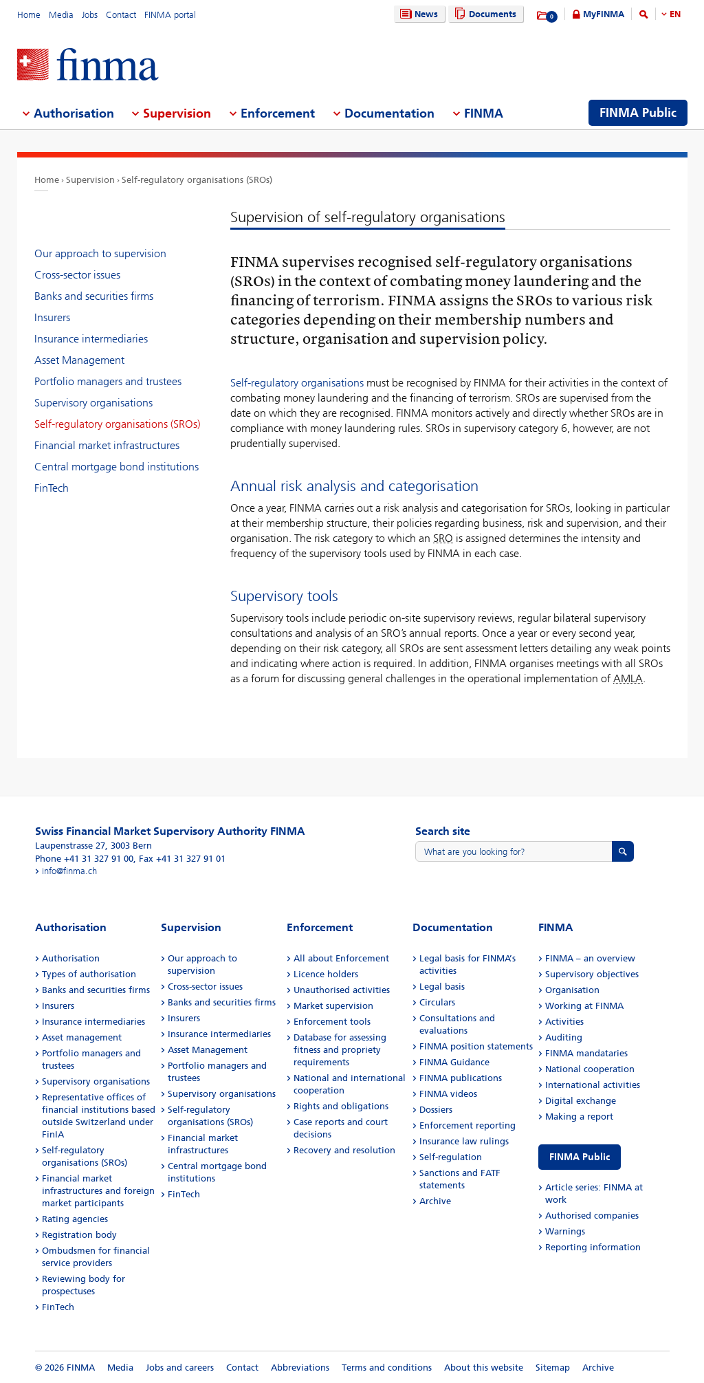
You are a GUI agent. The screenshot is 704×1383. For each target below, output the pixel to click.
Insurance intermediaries (91, 338)
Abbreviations (300, 1367)
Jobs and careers (180, 1367)
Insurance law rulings (464, 1141)
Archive (435, 1201)
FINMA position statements (476, 1046)
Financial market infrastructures (106, 445)
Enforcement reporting (467, 1125)
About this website (483, 1367)
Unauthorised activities (342, 990)
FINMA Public (579, 1157)
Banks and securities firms (93, 296)
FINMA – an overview (590, 958)
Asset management (82, 1037)
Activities (564, 1021)
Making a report (579, 1116)
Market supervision (333, 1006)
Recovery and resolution (344, 1150)
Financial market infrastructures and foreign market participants (98, 1190)
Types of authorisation (89, 974)
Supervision (90, 180)
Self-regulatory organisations (297, 382)
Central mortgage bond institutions (116, 466)
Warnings (565, 1231)
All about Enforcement (341, 958)
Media (61, 15)
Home (29, 15)
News (417, 14)
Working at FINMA (584, 1006)
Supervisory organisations (93, 402)
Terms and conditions (387, 1367)
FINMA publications (460, 1078)
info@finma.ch (69, 871)
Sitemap (553, 1367)
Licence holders (326, 974)
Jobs (90, 15)
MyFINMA (603, 14)
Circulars (437, 1002)
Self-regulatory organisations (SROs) (197, 180)
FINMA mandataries (586, 1053)
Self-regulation (450, 1157)
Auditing (563, 1037)
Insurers (52, 317)
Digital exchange (580, 1101)
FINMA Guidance (454, 1062)
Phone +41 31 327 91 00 (84, 858)
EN (675, 14)
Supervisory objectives (592, 974)
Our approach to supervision (100, 253)
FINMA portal (170, 15)
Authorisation (71, 958)
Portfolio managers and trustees (108, 381)
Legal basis (442, 986)
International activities (592, 1085)
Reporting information (593, 1247)
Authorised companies (592, 1215)
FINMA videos (448, 1094)
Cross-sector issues (77, 274)
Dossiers (435, 1109)
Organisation (572, 990)
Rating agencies (75, 1219)
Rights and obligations (341, 1106)
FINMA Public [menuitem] (638, 112)
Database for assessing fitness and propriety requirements (340, 1049)
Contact (121, 15)
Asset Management (79, 360)
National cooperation (590, 1069)
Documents (483, 14)
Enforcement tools (332, 1021)
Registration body (79, 1235)
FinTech (51, 487)
